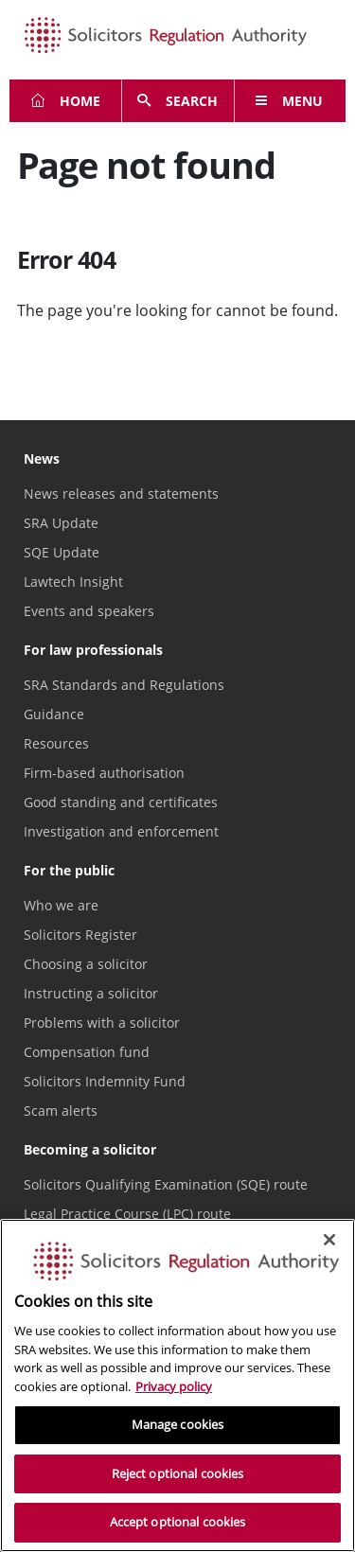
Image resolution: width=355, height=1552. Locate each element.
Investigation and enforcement (121, 831)
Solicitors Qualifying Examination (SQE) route (166, 1184)
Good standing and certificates (121, 802)
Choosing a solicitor (86, 964)
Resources (56, 743)
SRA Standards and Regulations (124, 685)
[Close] (329, 1240)
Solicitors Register (80, 935)
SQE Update (61, 552)
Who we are (61, 905)
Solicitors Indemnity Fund (105, 1081)
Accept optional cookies (178, 1521)
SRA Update (61, 523)
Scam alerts (61, 1111)
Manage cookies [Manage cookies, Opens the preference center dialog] (178, 1424)
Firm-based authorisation (104, 773)
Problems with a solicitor (102, 1023)
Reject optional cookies (178, 1473)
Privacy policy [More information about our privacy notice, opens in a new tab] (173, 1386)
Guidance (54, 714)
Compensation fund (87, 1052)
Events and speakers (89, 611)
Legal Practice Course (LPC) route (127, 1214)
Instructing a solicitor (91, 993)
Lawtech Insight (73, 582)
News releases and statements (121, 494)
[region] (177, 1385)
